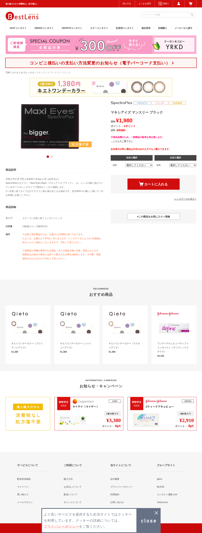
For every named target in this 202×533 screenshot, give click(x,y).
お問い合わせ (117, 502)
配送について (70, 494)
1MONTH (71, 28)
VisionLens (162, 502)
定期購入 (162, 28)
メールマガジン (25, 502)
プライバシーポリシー (121, 487)
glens (159, 479)
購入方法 (127, 3)
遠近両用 (145, 28)
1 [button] (48, 156)
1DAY (18, 28)
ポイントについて (73, 502)
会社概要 (114, 479)
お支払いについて (73, 487)
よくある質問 (145, 3)
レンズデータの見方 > (185, 199)
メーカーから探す (183, 28)
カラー (99, 28)
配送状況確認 (24, 479)
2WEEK (44, 28)
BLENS (160, 487)
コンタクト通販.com (167, 494)
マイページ (22, 487)
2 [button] (52, 156)
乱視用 (125, 28)
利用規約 (114, 494)
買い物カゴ (22, 494)
